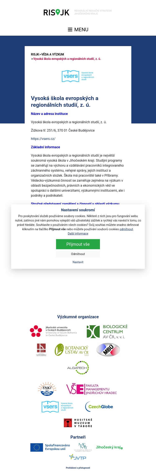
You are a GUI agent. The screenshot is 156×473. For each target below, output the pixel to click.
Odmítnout (78, 253)
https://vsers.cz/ (43, 139)
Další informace (78, 233)
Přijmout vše (78, 244)
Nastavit (78, 262)
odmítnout (126, 229)
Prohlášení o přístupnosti (78, 468)
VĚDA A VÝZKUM (52, 54)
